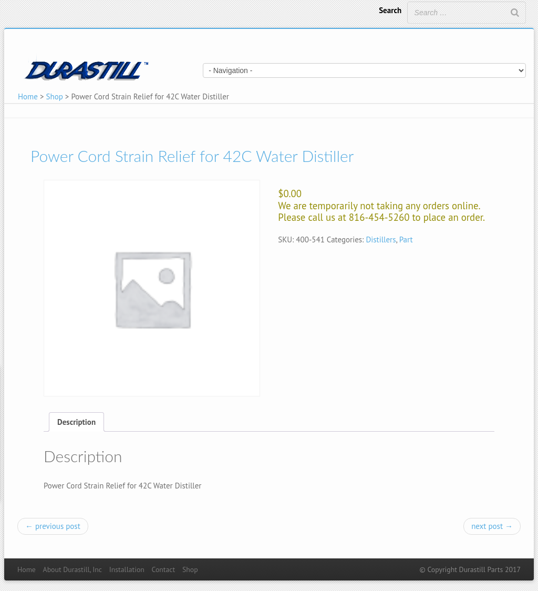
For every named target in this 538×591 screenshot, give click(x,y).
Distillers (381, 239)
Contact (163, 569)
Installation (126, 569)
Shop (54, 96)
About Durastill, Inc (72, 569)
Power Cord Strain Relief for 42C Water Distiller (192, 155)
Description (76, 422)
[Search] (514, 12)
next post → (492, 526)
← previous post (52, 526)
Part (406, 239)
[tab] (76, 422)
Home (28, 96)
